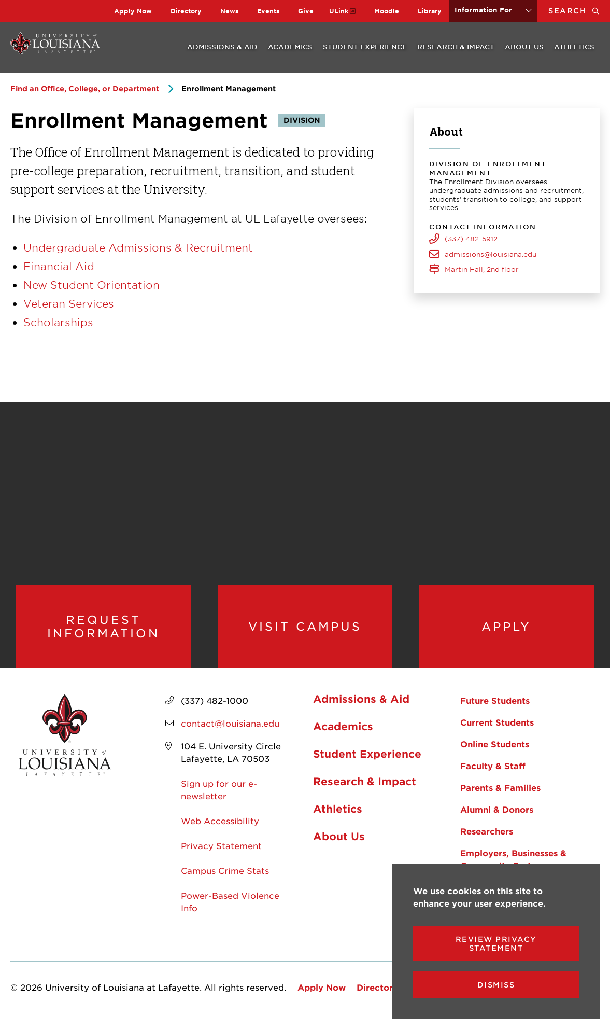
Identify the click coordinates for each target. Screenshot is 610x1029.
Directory (186, 11)
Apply (506, 629)
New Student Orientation (91, 285)
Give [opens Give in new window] (306, 11)
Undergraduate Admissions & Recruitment (138, 247)
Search (579, 10)
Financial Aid (58, 266)
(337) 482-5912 (471, 238)
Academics (290, 47)
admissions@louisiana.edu (490, 254)
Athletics (574, 47)
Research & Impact (455, 47)
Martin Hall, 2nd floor (482, 269)
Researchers (486, 838)
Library (430, 11)
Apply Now (133, 11)
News (229, 11)
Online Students (494, 751)
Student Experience (365, 47)
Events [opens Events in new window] (268, 11)
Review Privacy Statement (496, 943)
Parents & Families (500, 794)
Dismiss (496, 984)
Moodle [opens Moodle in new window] (386, 11)
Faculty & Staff (493, 773)
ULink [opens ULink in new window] (338, 11)
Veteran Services (68, 303)
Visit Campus (305, 629)
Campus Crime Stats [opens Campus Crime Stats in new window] (225, 877)
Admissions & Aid (222, 47)
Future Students (495, 707)
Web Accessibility (220, 828)
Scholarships (58, 322)
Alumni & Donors (496, 816)
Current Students (497, 729)
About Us (524, 47)
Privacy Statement (221, 852)
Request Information (103, 630)
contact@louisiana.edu (230, 730)
